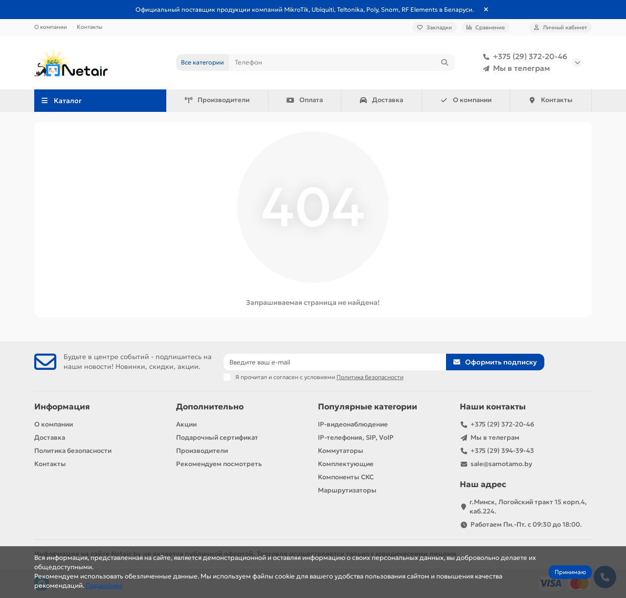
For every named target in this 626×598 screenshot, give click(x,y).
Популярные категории (367, 407)
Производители (216, 100)
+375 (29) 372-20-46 (523, 56)
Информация (62, 407)
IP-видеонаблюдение (353, 424)
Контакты (89, 26)
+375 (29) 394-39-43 (502, 451)
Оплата (304, 100)
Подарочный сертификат (217, 437)
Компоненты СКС (346, 477)
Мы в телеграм (514, 68)
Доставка (381, 100)
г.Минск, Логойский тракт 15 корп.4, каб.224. (528, 506)
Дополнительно (210, 407)
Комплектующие (346, 464)
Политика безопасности (73, 451)
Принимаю (570, 572)
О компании (50, 26)
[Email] (335, 362)
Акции (186, 424)
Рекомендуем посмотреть (219, 464)
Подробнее (104, 585)
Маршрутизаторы (347, 490)
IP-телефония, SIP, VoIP (356, 437)
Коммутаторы (340, 451)
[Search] (342, 62)
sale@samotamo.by (501, 464)
